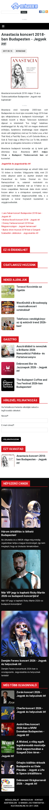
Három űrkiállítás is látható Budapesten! (17, 533)
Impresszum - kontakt (32, 800)
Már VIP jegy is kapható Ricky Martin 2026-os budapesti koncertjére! (23, 594)
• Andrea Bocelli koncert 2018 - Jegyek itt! (20, 220)
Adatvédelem (10, 803)
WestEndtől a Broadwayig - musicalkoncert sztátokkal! (31, 306)
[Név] (24, 420)
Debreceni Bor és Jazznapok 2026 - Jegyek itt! (31, 367)
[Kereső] (11, 12)
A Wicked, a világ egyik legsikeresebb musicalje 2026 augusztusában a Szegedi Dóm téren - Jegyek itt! (23, 749)
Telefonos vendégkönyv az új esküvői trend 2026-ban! (31, 322)
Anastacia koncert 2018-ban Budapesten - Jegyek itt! (31, 459)
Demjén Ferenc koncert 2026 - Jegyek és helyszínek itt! (24, 662)
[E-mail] (24, 430)
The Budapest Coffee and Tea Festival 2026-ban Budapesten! (31, 383)
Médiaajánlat (12, 800)
